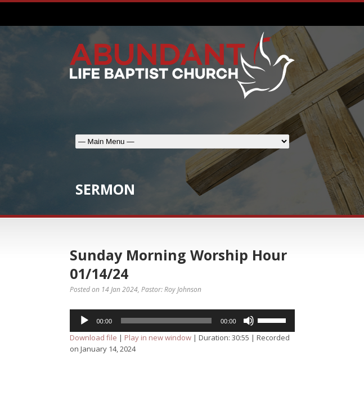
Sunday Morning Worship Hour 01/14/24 (178, 264)
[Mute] (248, 320)
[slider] (166, 320)
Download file (93, 337)
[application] (182, 320)
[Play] (84, 320)
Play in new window (157, 337)
